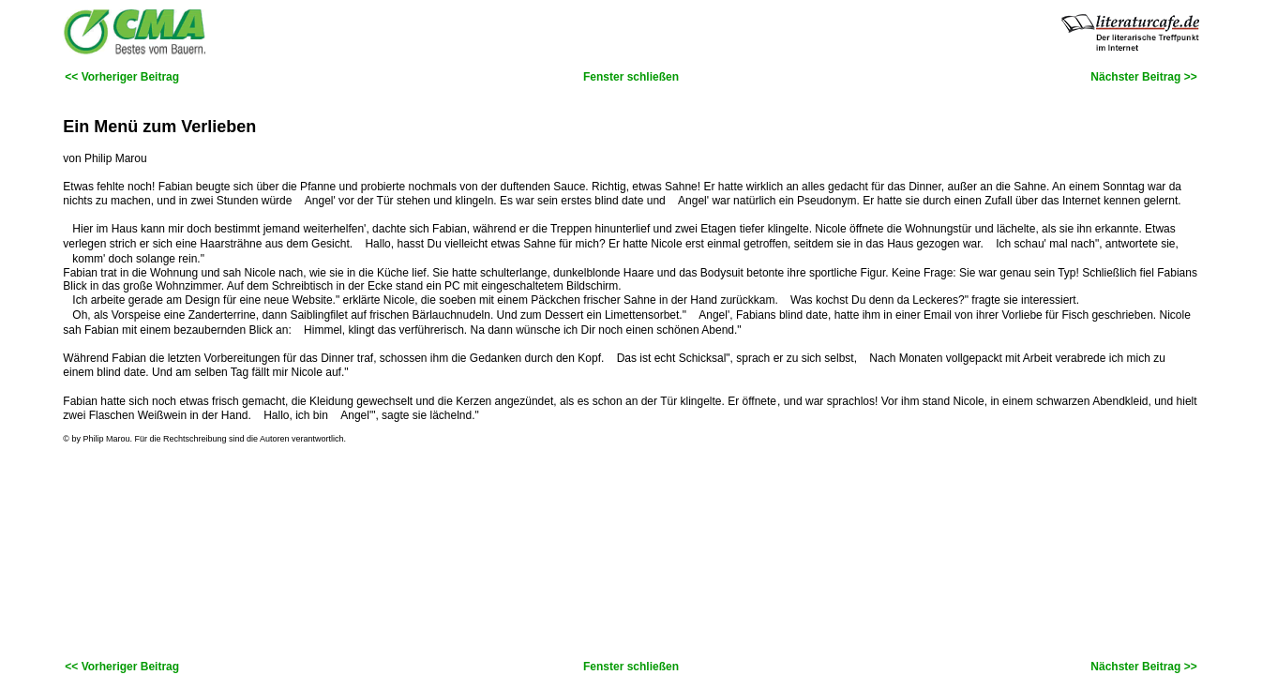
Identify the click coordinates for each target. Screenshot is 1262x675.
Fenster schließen (631, 76)
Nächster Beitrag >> (1143, 76)
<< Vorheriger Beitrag (122, 76)
